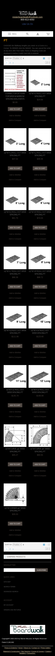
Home (20, 648)
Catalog (48, 651)
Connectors (31, 653)
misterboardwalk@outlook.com (27, 17)
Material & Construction (11, 651)
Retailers (22, 653)
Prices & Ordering (11, 648)
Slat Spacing (25, 651)
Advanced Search (11, 591)
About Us (27, 648)
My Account (8, 605)
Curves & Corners (37, 651)
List (48, 58)
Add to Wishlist (15, 116)
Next (13, 63)
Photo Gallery (46, 648)
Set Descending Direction (24, 58)
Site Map (7, 582)
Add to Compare (15, 120)
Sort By (8, 58)
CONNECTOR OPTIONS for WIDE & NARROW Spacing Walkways (15, 96)
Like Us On (27, 24)
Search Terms (9, 587)
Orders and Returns (12, 610)
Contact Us (36, 648)
